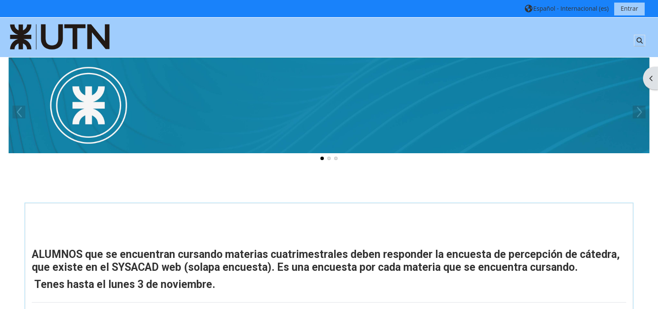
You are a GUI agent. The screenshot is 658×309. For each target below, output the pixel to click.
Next (639, 112)
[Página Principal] (60, 37)
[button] (566, 8)
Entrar (629, 8)
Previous (18, 112)
